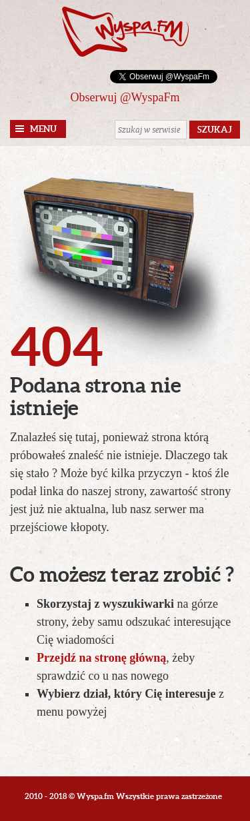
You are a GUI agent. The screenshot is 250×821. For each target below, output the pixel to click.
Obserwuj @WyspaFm (125, 97)
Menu (43, 129)
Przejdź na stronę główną (101, 657)
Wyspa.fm (125, 32)
